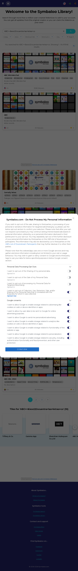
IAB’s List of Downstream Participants (21, 244)
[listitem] (39, 266)
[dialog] (39, 285)
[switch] (69, 271)
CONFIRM (22, 349)
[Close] (73, 218)
